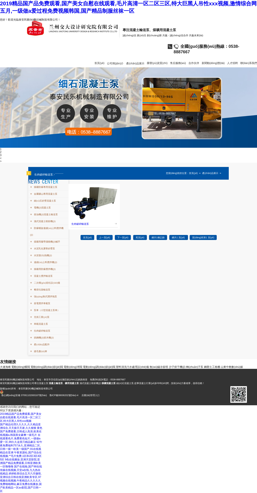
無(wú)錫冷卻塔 (159, 366)
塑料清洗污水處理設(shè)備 (132, 366)
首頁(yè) (99, 63)
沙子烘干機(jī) (177, 366)
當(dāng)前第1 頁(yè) (203, 237)
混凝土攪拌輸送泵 (43, 276)
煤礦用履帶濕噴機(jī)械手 (46, 241)
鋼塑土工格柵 (212, 366)
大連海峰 (5, 366)
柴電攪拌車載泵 (41, 303)
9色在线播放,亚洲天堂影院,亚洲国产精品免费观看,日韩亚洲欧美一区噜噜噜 (20, 463)
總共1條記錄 (158, 237)
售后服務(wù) (178, 63)
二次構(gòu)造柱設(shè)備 (46, 283)
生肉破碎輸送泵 (41, 331)
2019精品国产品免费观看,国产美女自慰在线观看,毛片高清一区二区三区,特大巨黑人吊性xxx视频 (20, 417)
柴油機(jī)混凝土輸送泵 (45, 214)
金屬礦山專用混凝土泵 (45, 194)
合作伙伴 (193, 63)
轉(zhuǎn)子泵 (194, 366)
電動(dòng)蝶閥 (20, 366)
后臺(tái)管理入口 (91, 395)
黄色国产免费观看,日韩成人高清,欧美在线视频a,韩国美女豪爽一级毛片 (21, 431)
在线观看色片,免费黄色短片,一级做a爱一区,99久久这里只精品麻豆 (20, 438)
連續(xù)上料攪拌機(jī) (45, 262)
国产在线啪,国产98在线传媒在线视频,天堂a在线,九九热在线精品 (21, 470)
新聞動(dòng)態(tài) (213, 63)
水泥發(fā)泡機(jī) (42, 255)
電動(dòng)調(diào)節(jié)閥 (47, 366)
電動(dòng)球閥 (73, 366)
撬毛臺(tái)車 (40, 351)
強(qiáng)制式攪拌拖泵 (45, 296)
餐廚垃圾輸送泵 (41, 289)
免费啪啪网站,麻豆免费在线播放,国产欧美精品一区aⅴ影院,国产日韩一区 (21, 487)
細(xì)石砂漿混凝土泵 (44, 201)
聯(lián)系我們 (248, 63)
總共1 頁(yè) (178, 237)
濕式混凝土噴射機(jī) (44, 221)
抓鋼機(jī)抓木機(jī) (43, 337)
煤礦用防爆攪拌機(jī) (44, 269)
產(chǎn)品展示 (135, 63)
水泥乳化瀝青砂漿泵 (44, 248)
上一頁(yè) (104, 237)
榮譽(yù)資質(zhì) (157, 63)
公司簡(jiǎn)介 (115, 63)
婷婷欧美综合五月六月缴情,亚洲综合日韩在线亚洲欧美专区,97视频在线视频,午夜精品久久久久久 (21, 477)
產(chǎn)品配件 (41, 344)
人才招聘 (232, 63)
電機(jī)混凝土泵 (42, 207)
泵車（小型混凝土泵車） (46, 310)
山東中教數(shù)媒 (232, 366)
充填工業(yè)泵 (41, 317)
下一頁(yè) (122, 237)
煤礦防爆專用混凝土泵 (45, 187)
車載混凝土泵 (40, 324)
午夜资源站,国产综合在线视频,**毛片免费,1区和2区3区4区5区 (21, 456)
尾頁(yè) (140, 237)
